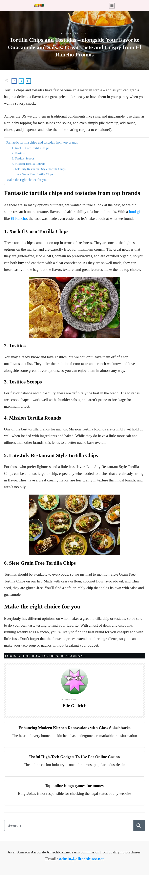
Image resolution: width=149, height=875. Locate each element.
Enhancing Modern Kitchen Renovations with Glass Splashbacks (75, 728)
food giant (137, 211)
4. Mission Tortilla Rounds (28, 163)
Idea (54, 655)
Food (10, 655)
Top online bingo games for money (74, 785)
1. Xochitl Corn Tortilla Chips (30, 148)
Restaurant (73, 655)
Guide (23, 655)
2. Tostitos (18, 153)
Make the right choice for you (26, 180)
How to (39, 655)
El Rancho (19, 218)
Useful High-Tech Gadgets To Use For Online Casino (74, 757)
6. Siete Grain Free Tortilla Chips (32, 174)
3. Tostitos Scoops (23, 158)
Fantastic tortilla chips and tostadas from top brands (42, 142)
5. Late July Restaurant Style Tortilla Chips (38, 169)
